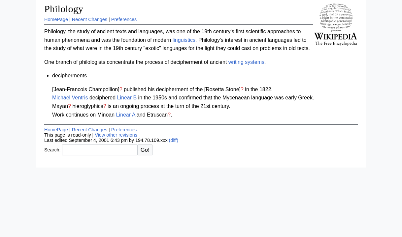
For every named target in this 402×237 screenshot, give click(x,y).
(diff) (174, 140)
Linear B (127, 97)
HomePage (56, 19)
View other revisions (116, 135)
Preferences (124, 19)
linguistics (184, 40)
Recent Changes (89, 19)
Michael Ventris (70, 97)
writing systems (246, 62)
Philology (63, 8)
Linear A (125, 115)
